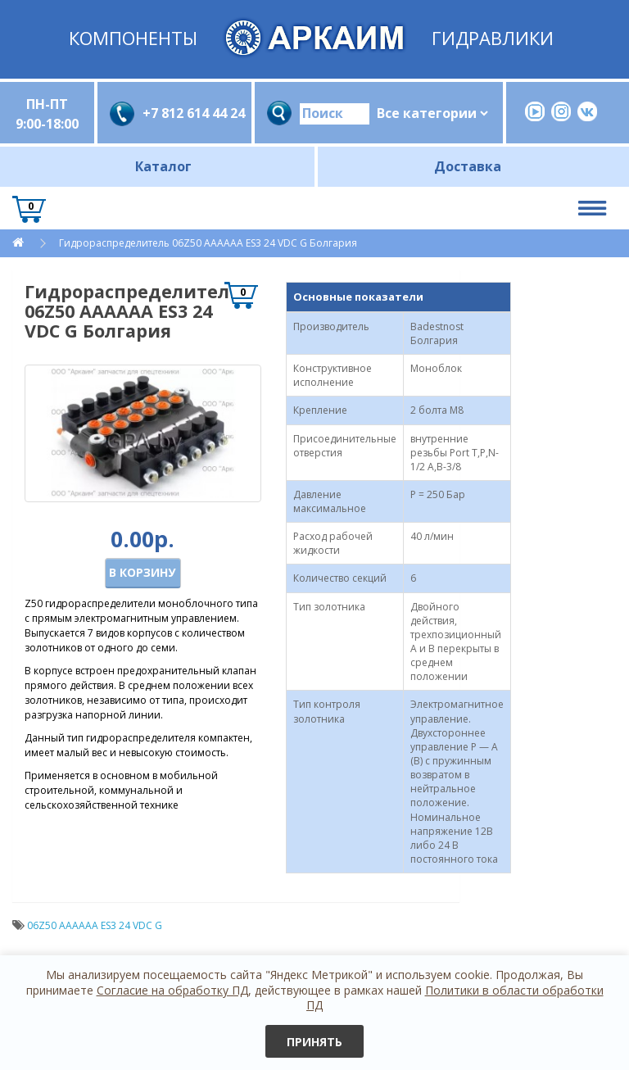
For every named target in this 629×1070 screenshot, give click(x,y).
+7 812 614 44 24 (191, 113)
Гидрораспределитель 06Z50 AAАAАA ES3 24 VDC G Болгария (208, 243)
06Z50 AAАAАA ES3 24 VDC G (94, 925)
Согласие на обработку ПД (172, 990)
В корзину (142, 572)
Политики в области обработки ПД (455, 997)
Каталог (163, 166)
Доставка (467, 166)
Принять (314, 1042)
